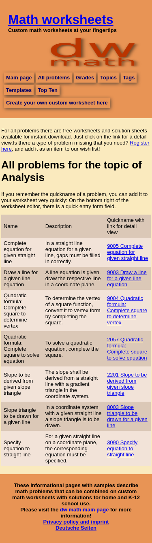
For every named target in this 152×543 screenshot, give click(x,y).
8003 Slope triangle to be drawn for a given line (127, 416)
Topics (108, 78)
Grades (85, 78)
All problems (54, 78)
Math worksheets (60, 19)
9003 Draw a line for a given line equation (127, 278)
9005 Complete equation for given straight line (127, 252)
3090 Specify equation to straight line (122, 448)
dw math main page (84, 510)
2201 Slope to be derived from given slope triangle (127, 384)
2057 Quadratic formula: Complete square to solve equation (127, 348)
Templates (19, 90)
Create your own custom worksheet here (57, 103)
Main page (19, 78)
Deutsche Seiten (76, 528)
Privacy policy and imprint (76, 522)
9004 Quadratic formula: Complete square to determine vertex (127, 310)
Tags (129, 78)
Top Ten (48, 90)
